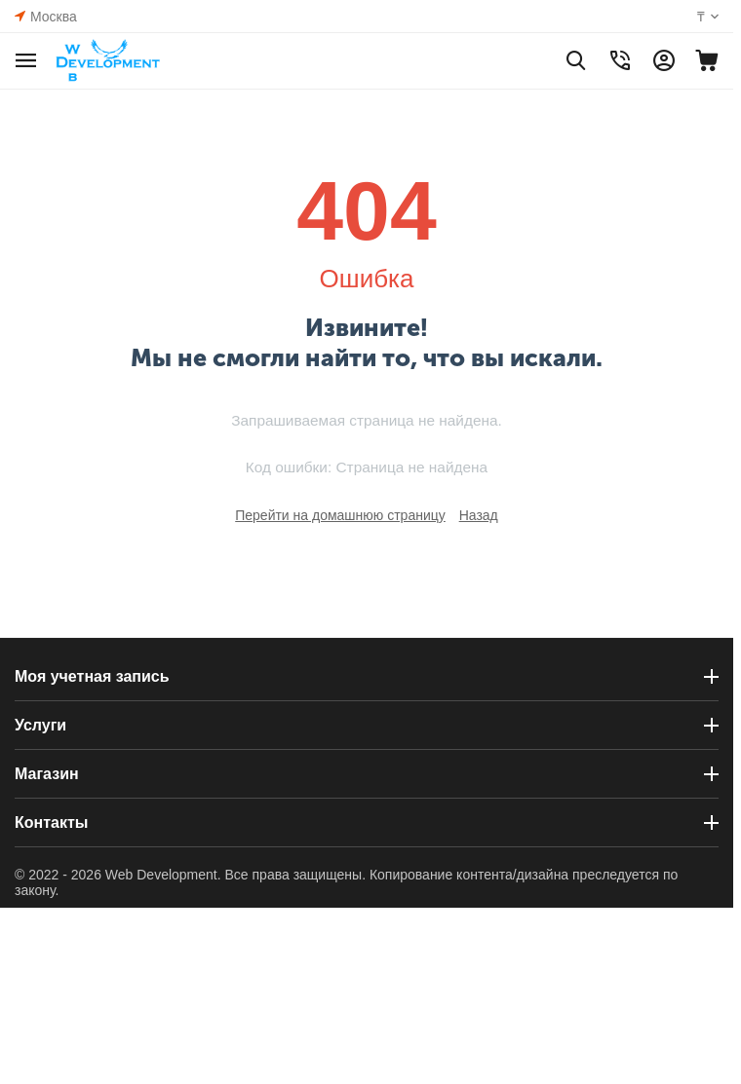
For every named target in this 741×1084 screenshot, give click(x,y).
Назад (478, 515)
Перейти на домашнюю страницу (340, 515)
